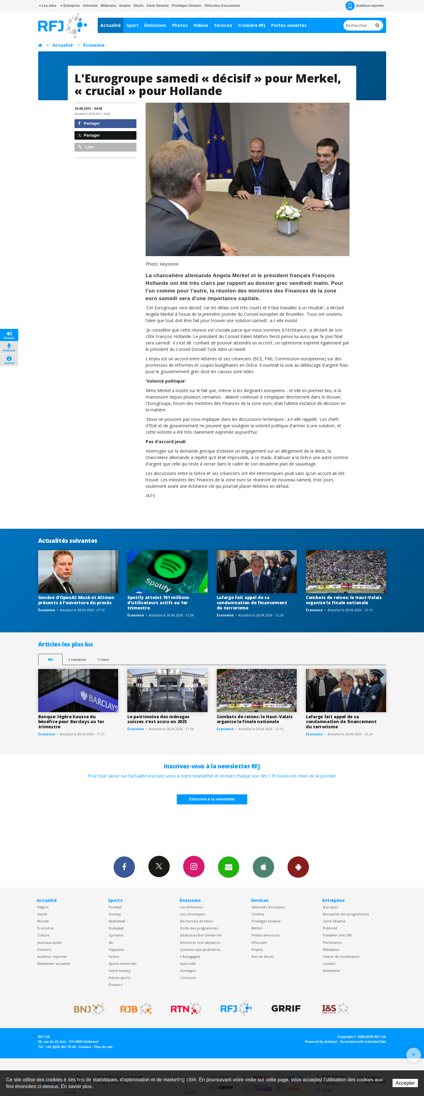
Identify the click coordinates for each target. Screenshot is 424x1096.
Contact (329, 963)
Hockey (115, 914)
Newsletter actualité (53, 963)
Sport (133, 25)
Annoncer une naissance (200, 942)
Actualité (110, 25)
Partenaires (332, 942)
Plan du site (103, 1047)
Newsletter (332, 971)
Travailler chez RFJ (337, 935)
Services (223, 25)
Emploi (125, 5)
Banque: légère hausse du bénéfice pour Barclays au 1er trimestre (71, 722)
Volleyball (116, 928)
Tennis (114, 956)
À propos (330, 907)
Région (43, 907)
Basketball (117, 921)
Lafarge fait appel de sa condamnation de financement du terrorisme (252, 602)
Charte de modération (341, 956)
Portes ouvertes (289, 25)
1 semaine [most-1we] (77, 659)
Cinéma (258, 914)
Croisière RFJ (251, 25)
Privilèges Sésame (186, 5)
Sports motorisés (122, 963)
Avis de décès (263, 956)
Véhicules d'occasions (222, 5)
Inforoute (90, 5)
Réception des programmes (346, 914)
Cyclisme (116, 935)
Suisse (42, 914)
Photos (180, 25)
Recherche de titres (196, 921)
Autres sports (119, 978)
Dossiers (44, 949)
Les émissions (191, 907)
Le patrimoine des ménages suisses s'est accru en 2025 (158, 719)
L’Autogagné (190, 956)
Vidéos (201, 25)
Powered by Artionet (321, 1041)
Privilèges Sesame (266, 921)
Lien (85, 147)
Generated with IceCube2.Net (363, 1041)
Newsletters (228, 866)
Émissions (155, 25)
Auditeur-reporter (365, 5)
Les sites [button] (47, 5)
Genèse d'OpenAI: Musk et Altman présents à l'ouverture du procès (76, 599)
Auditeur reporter (52, 956)
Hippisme (116, 949)
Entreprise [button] (70, 5)
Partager (89, 123)
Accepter (405, 1083)
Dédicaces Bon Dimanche (201, 935)
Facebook (124, 866)
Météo (257, 928)
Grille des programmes (199, 928)
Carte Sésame (158, 5)
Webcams (108, 5)
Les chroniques (192, 914)
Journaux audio (49, 942)
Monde (43, 921)
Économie (94, 45)
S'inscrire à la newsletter (212, 799)
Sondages (188, 971)
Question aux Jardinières (200, 949)
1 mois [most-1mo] (103, 659)
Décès (138, 5)
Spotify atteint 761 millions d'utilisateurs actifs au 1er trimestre (158, 602)
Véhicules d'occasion (268, 907)
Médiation (331, 949)
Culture (43, 935)
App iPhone (263, 866)
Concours (188, 978)
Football (115, 907)
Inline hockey (119, 971)
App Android (298, 866)
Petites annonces (266, 935)
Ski (111, 942)
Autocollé (188, 963)
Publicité (330, 928)
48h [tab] (50, 659)
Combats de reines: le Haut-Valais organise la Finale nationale (344, 599)
